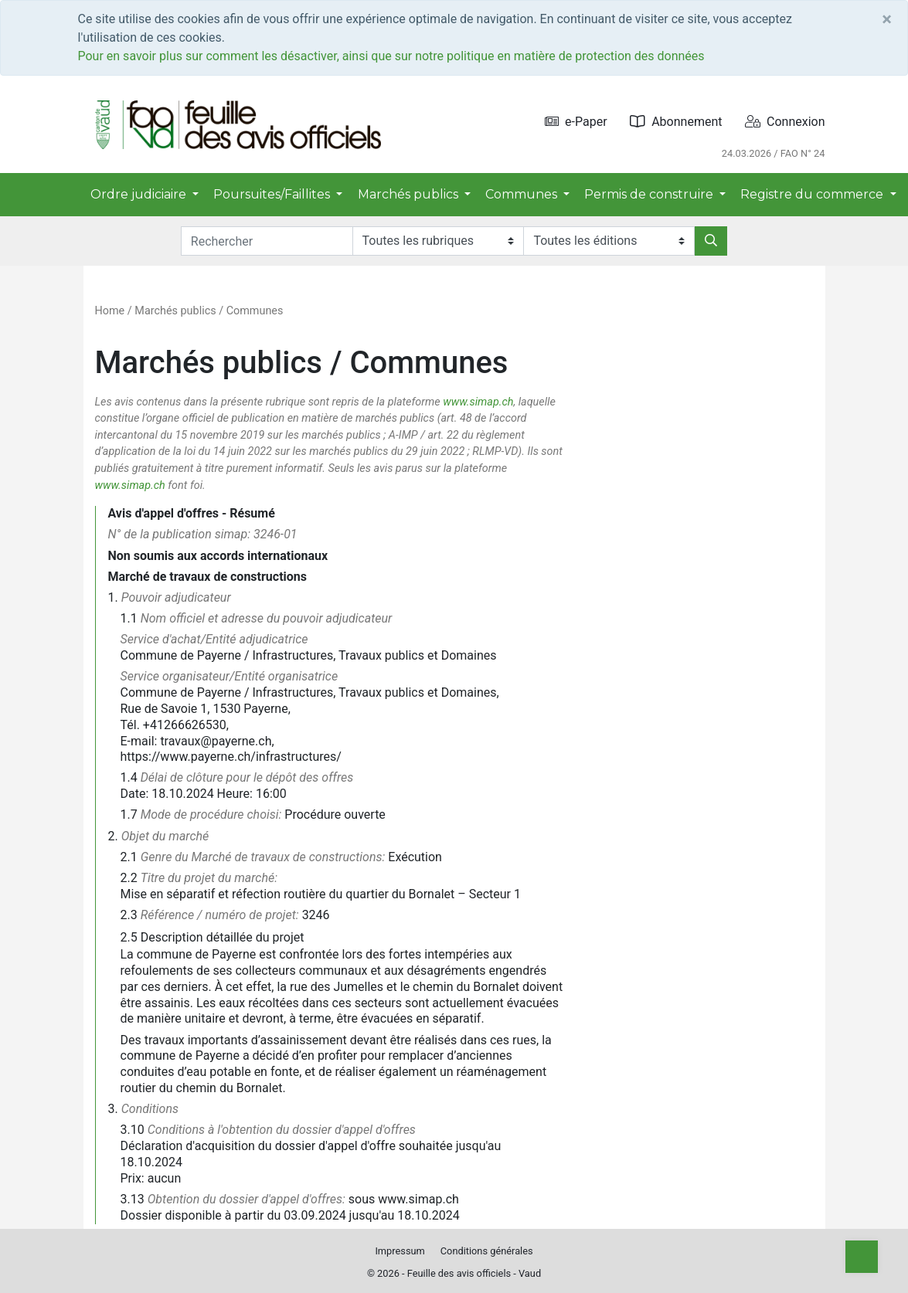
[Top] (861, 1256)
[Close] (886, 19)
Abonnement (676, 121)
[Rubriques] (438, 241)
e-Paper (576, 121)
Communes (255, 310)
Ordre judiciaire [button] (139, 194)
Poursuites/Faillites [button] (273, 194)
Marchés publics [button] (409, 194)
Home (110, 310)
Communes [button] (522, 194)
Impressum (399, 1251)
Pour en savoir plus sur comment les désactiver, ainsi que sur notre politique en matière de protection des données (391, 56)
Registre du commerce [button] (813, 194)
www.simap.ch (478, 402)
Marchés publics (175, 310)
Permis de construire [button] (650, 194)
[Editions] (609, 241)
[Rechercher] (711, 241)
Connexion (785, 121)
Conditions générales (486, 1251)
